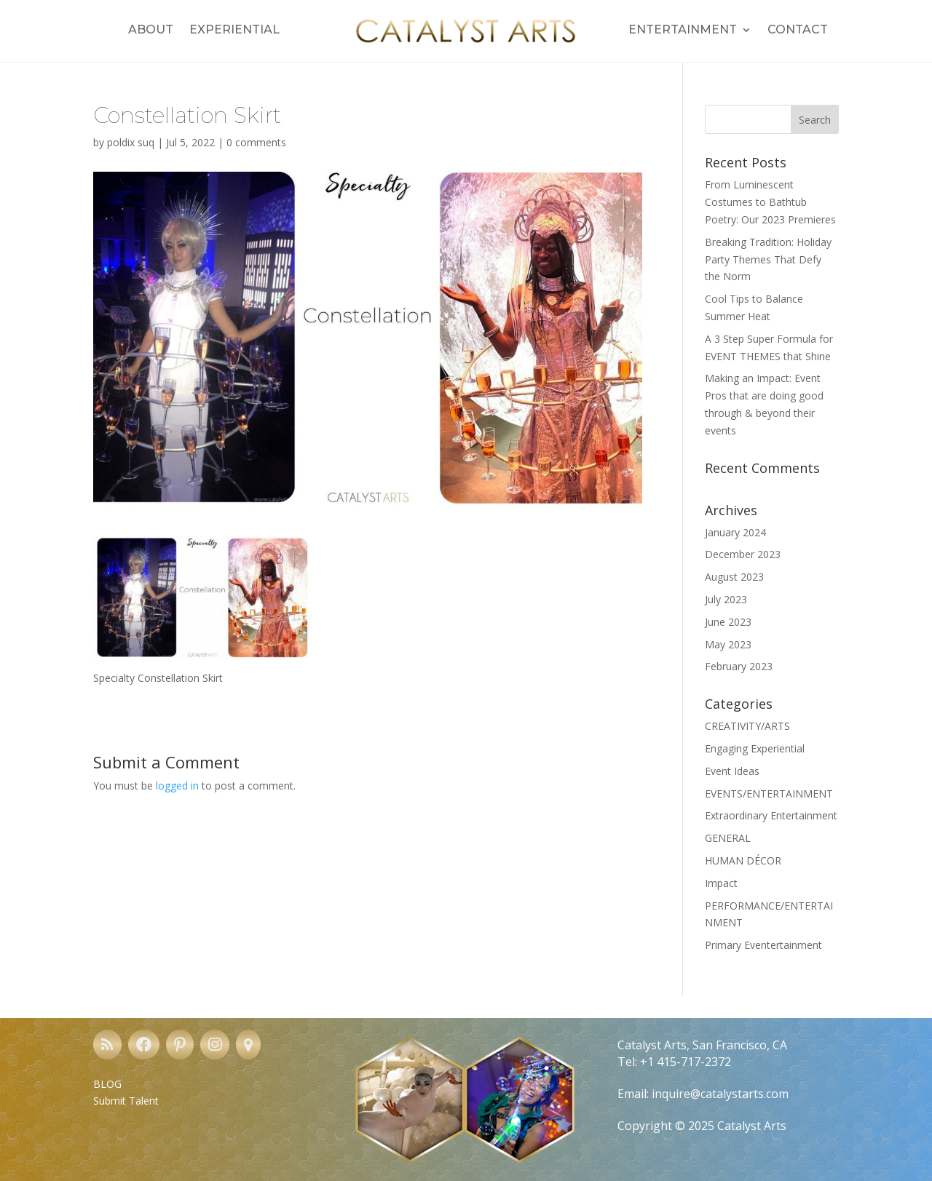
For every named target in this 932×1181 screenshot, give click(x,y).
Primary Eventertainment (763, 945)
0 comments (256, 142)
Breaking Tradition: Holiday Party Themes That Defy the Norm (768, 259)
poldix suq (130, 142)
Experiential (234, 30)
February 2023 (739, 666)
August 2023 (734, 577)
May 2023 (728, 644)
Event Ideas (732, 771)
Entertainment (682, 30)
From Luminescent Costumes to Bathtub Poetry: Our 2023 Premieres (770, 202)
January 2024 (735, 532)
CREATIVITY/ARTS (747, 726)
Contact (797, 30)
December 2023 (743, 554)
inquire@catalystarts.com (720, 1094)
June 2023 (728, 622)
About (150, 30)
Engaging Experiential (755, 748)
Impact (721, 883)
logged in (177, 785)
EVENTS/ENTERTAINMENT (769, 793)
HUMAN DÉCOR (743, 860)
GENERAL (728, 838)
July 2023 (726, 599)
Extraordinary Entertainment (771, 815)
